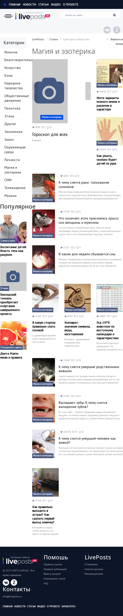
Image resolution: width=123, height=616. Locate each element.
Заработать (68, 606)
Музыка (10, 195)
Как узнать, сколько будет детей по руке (107, 159)
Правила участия (53, 564)
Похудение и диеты (11, 347)
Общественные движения (15, 98)
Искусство (12, 67)
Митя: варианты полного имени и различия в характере (108, 103)
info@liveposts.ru (12, 596)
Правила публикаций (55, 569)
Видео (56, 4)
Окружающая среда (14, 149)
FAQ (46, 583)
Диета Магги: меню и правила (11, 355)
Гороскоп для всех (50, 134)
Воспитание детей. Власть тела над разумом (13, 251)
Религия (10, 52)
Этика (9, 116)
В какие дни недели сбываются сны (87, 254)
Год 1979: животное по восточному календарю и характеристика (108, 330)
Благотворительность (15, 60)
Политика (12, 108)
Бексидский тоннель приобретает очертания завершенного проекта (10, 304)
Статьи (43, 4)
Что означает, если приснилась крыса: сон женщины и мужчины (89, 220)
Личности (12, 159)
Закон (9, 139)
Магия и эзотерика (12, 170)
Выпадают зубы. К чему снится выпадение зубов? (83, 404)
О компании (91, 564)
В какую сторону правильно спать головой (43, 326)
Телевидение (14, 187)
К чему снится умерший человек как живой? (88, 440)
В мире (4, 288)
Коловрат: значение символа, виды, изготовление (77, 328)
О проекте (70, 4)
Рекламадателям (94, 573)
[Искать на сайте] (90, 15)
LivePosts (38, 39)
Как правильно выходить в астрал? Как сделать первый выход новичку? (43, 514)
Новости (29, 4)
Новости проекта (94, 569)
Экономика (13, 131)
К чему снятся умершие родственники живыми (89, 369)
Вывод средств (52, 573)
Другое (10, 123)
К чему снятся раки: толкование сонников (84, 184)
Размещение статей (54, 578)
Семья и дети (8, 240)
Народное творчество (13, 85)
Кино (8, 75)
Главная (12, 4)
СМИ (8, 180)
